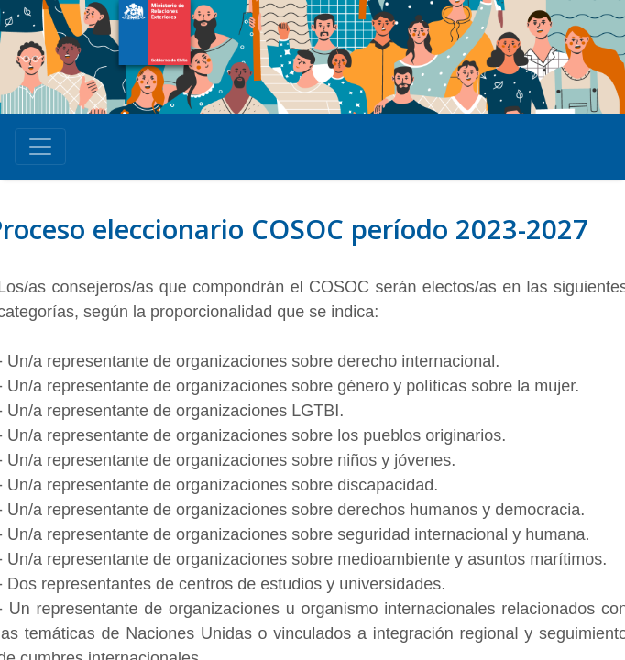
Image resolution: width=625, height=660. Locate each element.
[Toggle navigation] (40, 146)
